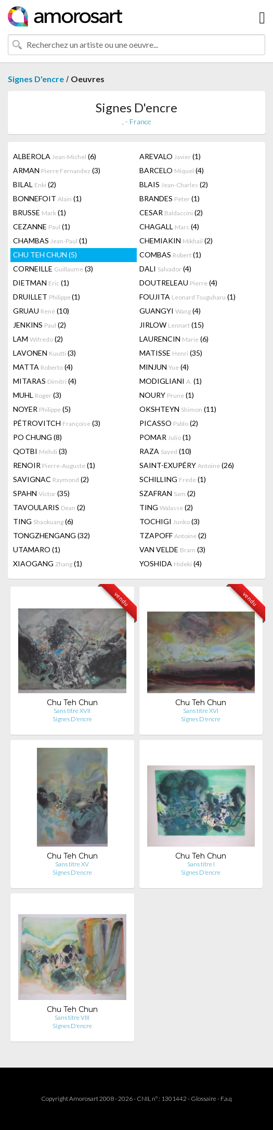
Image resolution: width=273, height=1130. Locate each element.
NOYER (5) (42, 409)
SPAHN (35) (41, 493)
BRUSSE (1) (39, 212)
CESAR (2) (171, 212)
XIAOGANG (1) (47, 563)
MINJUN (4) (164, 366)
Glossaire (203, 1098)
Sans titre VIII (72, 1017)
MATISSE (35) (170, 352)
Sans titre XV (72, 864)
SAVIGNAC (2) (51, 479)
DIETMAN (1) (41, 282)
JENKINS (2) (39, 324)
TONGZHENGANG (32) (51, 535)
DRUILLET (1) (46, 296)
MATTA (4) (43, 366)
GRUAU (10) (41, 310)
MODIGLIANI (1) (170, 380)
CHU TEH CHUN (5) (45, 254)
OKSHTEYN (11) (177, 409)
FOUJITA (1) (187, 296)
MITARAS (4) (44, 380)
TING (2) (166, 507)
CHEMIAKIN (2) (176, 240)
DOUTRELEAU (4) (178, 282)
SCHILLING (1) (172, 479)
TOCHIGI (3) (169, 521)
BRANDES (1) (169, 198)
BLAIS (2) (173, 184)
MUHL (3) (37, 395)
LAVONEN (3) (44, 352)
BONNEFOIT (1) (47, 198)
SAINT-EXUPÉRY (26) (186, 465)
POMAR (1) (165, 437)
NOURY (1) (166, 395)
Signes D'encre (36, 79)
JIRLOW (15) (171, 324)
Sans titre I (201, 864)
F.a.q (226, 1098)
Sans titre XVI (200, 711)
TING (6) (43, 521)
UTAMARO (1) (36, 549)
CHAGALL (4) (169, 226)
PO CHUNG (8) (37, 437)
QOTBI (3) (40, 451)
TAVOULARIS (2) (49, 507)
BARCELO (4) (171, 170)
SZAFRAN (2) (167, 493)
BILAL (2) (34, 184)
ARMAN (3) (56, 170)
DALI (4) (165, 268)
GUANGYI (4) (170, 310)
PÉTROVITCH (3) (56, 423)
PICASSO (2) (168, 423)
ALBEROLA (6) (54, 156)
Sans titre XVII (72, 711)
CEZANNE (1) (41, 226)
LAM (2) (38, 338)
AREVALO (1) (170, 156)
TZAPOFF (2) (172, 535)
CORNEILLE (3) (53, 268)
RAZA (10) (165, 451)
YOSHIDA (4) (170, 563)
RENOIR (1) (54, 465)
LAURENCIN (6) (174, 338)
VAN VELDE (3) (172, 549)
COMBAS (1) (170, 254)
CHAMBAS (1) (50, 240)
